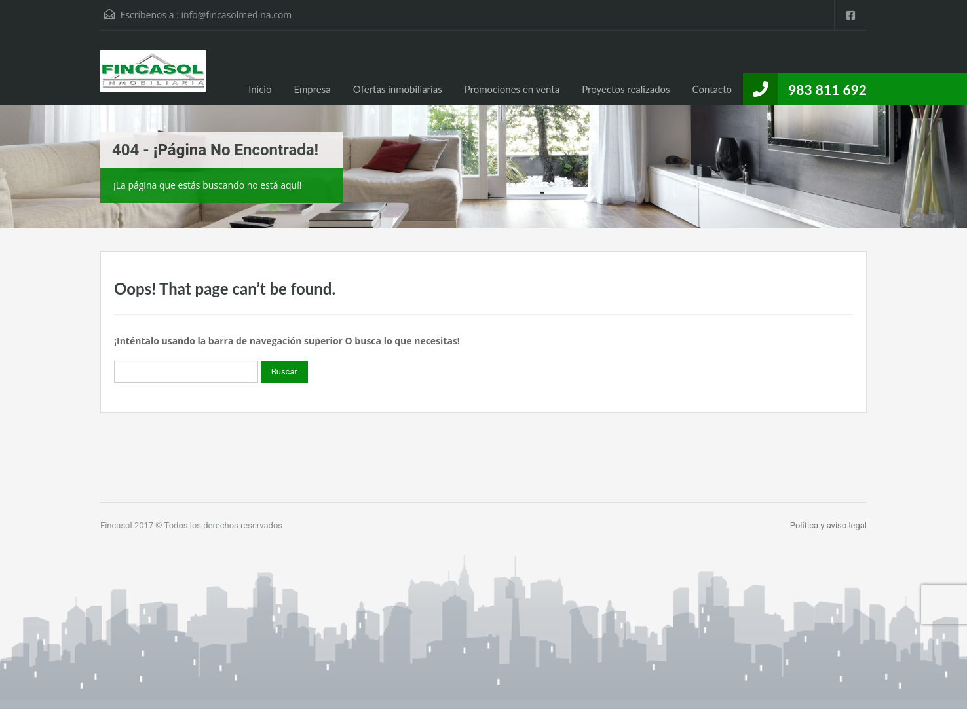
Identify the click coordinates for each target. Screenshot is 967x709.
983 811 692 (827, 89)
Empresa (312, 89)
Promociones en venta (512, 89)
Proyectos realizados (626, 89)
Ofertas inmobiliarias (397, 89)
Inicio (259, 89)
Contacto (712, 89)
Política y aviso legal (828, 525)
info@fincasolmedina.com (236, 15)
